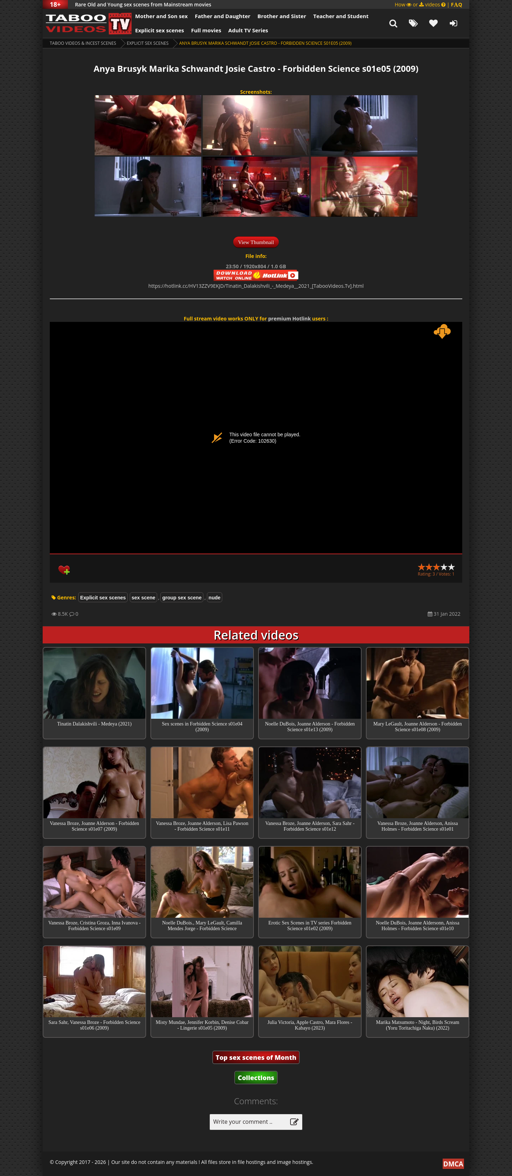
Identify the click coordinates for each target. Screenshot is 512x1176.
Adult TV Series (248, 30)
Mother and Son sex (161, 16)
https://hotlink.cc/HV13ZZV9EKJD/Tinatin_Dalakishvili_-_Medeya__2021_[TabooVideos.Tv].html (256, 285)
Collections (256, 1077)
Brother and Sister (281, 16)
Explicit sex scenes (159, 30)
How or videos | (428, 4)
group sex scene (182, 597)
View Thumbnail (256, 242)
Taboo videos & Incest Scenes (83, 43)
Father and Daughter (222, 16)
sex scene (143, 597)
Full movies (206, 30)
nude (214, 597)
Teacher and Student (340, 16)
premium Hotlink (289, 318)
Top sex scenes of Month (256, 1057)
